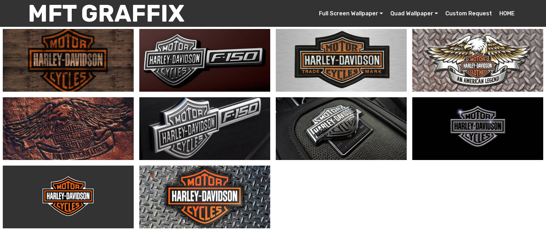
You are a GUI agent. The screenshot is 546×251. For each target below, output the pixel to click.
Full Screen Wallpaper (348, 13)
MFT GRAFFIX (106, 13)
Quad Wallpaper (411, 13)
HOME (507, 13)
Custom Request (468, 13)
